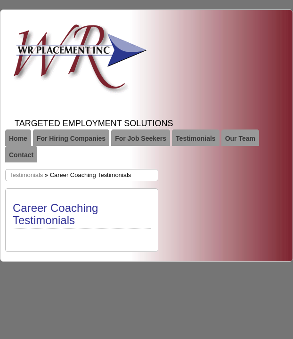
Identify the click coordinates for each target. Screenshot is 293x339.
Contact (21, 155)
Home (18, 138)
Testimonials (196, 138)
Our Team (240, 138)
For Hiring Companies (71, 138)
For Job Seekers (140, 138)
